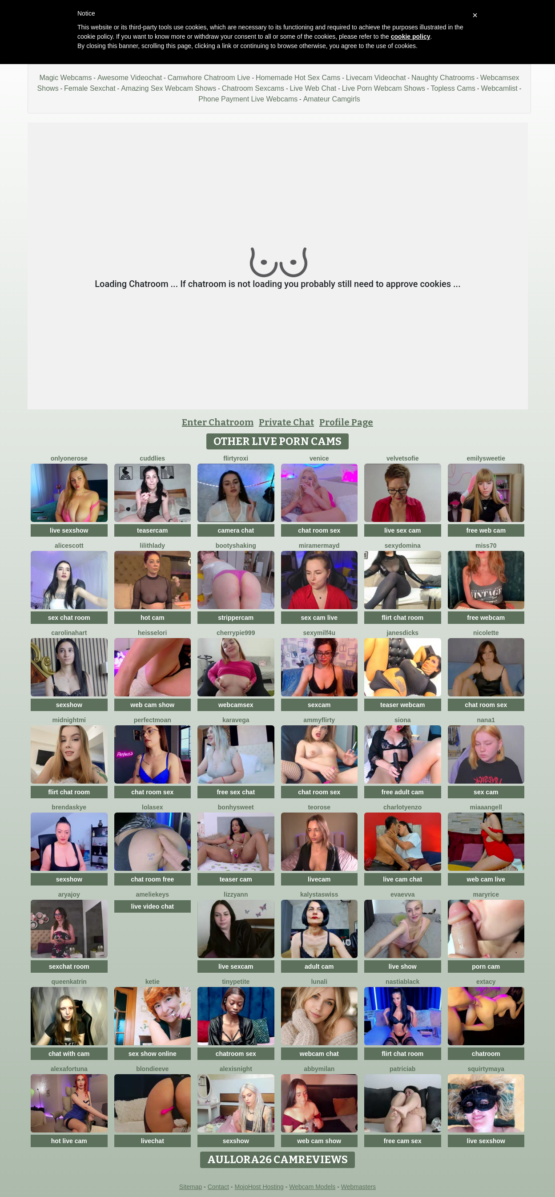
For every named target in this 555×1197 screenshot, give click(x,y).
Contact (218, 1186)
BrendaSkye (69, 807)
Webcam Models (312, 1186)
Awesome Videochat (129, 77)
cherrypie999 (236, 632)
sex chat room (69, 617)
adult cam (319, 966)
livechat (152, 1140)
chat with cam (69, 1053)
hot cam (153, 617)
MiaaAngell (486, 807)
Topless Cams (452, 88)
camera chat (235, 530)
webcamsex (235, 704)
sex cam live (319, 617)
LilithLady (152, 545)
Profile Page (346, 422)
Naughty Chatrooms (443, 77)
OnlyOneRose (69, 458)
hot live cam (69, 1140)
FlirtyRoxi (235, 458)
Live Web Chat (313, 88)
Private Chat (286, 422)
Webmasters (358, 1186)
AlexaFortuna (69, 1068)
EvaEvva (402, 894)
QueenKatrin (69, 981)
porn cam (486, 966)
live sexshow (69, 530)
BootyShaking (236, 545)
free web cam (486, 530)
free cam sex (403, 1140)
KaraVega (235, 720)
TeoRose (319, 807)
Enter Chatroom (217, 422)
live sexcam (235, 966)
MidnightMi (69, 720)
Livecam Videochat (376, 77)
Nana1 (486, 720)
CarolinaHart (69, 632)
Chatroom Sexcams (253, 88)
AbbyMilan (319, 1068)
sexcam (319, 704)
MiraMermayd (319, 545)
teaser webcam (402, 704)
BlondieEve (152, 1068)
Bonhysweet (236, 807)
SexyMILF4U (319, 632)
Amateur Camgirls (331, 99)
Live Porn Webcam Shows (383, 88)
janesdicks (402, 632)
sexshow (69, 704)
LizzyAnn (236, 894)
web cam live (486, 879)
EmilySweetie (486, 458)
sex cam (486, 792)
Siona (402, 720)
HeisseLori (152, 632)
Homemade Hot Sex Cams (298, 77)
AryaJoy (69, 894)
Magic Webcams (65, 77)
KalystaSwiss (319, 894)
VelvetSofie (402, 458)
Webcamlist (499, 88)
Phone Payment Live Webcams (248, 99)
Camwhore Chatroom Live (209, 77)
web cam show (152, 704)
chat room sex (319, 530)
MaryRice (486, 894)
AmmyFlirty (319, 720)
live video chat (152, 906)
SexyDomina (403, 545)
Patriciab (402, 1068)
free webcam (486, 617)
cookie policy (410, 36)
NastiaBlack (402, 981)
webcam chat (319, 1053)
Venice (319, 458)
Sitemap (190, 1186)
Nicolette (486, 632)
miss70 (485, 545)
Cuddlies (152, 458)
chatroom (486, 1053)
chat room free (152, 879)
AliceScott (69, 545)
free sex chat (236, 792)
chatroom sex (236, 1053)
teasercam (152, 530)
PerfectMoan (152, 720)
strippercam (235, 617)
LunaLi (319, 981)
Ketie (152, 981)
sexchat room (69, 966)
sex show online (153, 1053)
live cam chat (402, 879)
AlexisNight (236, 1068)
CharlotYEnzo (402, 807)
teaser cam (236, 879)
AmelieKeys (152, 894)
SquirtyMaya (486, 1068)
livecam (319, 879)
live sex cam (402, 530)
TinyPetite (235, 981)
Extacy (486, 981)
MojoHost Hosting (259, 1186)
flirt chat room (402, 617)
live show (403, 966)
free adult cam (403, 792)
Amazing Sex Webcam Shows (168, 88)
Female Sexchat (90, 88)
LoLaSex (152, 807)
